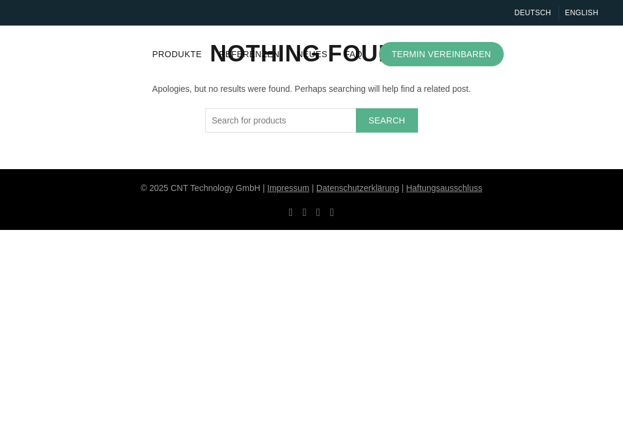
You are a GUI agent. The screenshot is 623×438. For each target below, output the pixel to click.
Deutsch (533, 13)
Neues (312, 54)
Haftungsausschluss (444, 188)
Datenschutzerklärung (357, 188)
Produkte (177, 54)
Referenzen (249, 54)
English (582, 13)
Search (387, 120)
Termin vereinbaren (441, 54)
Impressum (288, 188)
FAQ (353, 54)
